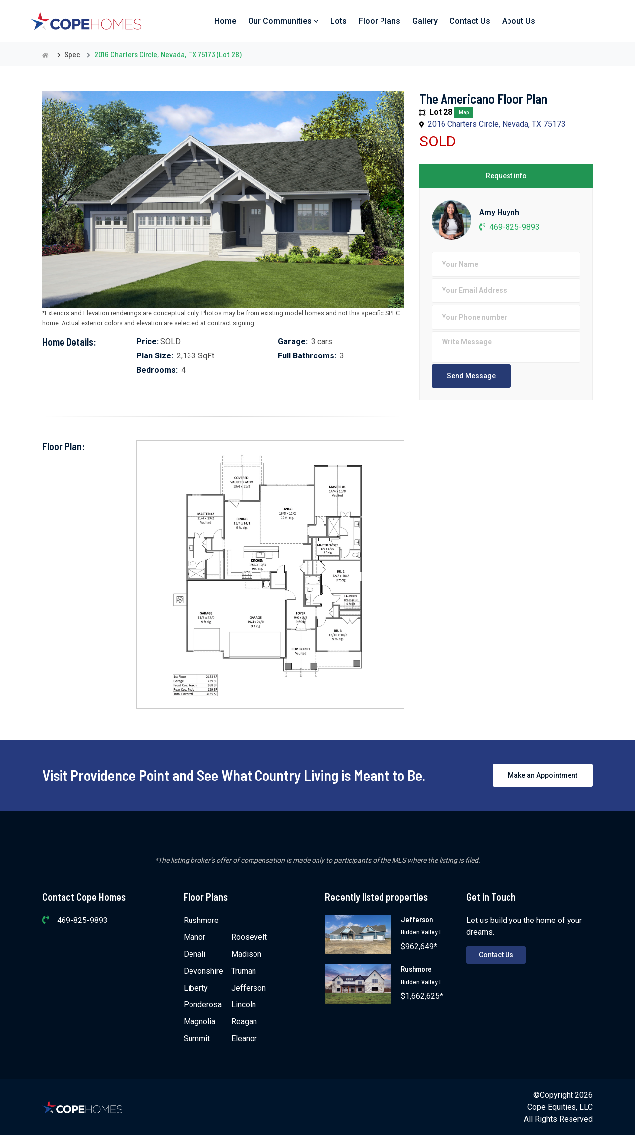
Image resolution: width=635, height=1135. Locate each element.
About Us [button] (518, 21)
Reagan (244, 1021)
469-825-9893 (509, 227)
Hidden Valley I (421, 932)
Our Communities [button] (283, 21)
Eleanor (244, 1038)
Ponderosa (203, 1004)
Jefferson (248, 988)
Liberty (196, 988)
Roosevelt (249, 937)
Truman (243, 971)
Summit (197, 1038)
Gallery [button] (425, 21)
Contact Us (496, 955)
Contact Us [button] (469, 21)
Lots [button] (338, 21)
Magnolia (199, 1021)
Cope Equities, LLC (560, 1107)
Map (464, 112)
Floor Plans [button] (379, 21)
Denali (194, 954)
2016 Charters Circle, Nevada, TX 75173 (497, 124)
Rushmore (201, 920)
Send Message (471, 376)
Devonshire (203, 971)
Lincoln (243, 1004)
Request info (506, 176)
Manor (194, 937)
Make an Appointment (542, 775)
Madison (246, 954)
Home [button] (225, 21)
